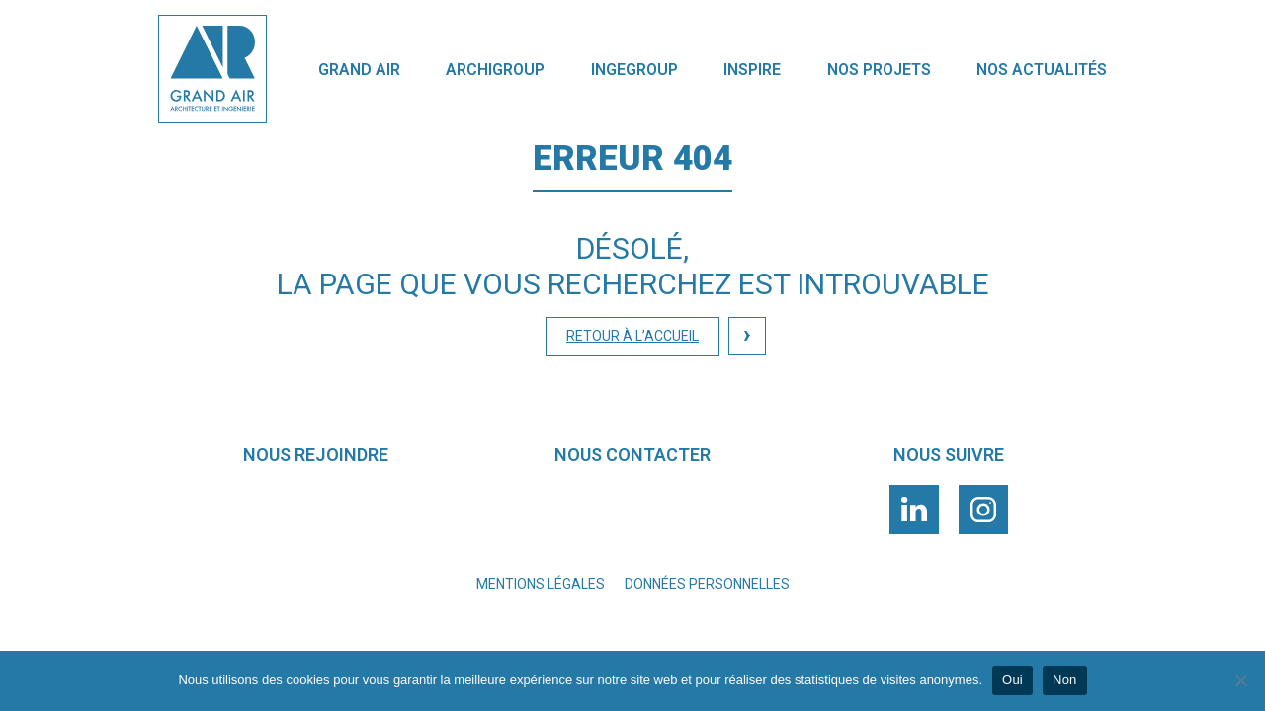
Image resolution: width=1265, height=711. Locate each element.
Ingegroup (634, 69)
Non (1065, 679)
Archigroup (495, 69)
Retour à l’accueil (632, 336)
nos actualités (1041, 69)
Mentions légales (540, 584)
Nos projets (879, 69)
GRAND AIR (359, 69)
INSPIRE (752, 69)
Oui (1012, 679)
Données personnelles (707, 584)
